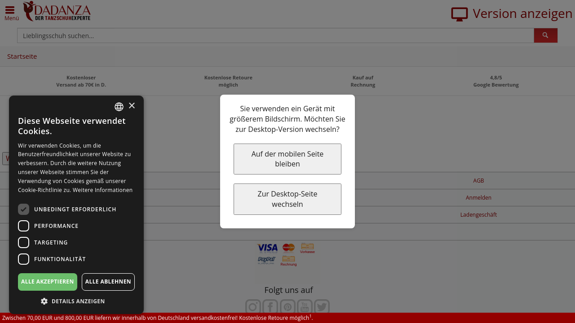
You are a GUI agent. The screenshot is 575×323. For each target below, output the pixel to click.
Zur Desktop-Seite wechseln (287, 199)
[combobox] (119, 106)
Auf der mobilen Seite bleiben (288, 159)
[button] (76, 301)
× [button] (131, 106)
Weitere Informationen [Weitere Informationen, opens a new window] (103, 190)
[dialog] (76, 205)
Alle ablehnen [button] (108, 281)
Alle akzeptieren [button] (47, 281)
